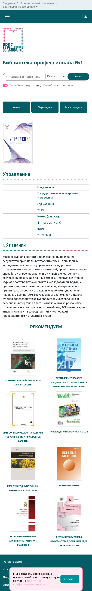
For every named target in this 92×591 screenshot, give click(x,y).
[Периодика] (46, 107)
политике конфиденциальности (29, 582)
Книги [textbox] (51, 76)
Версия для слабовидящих (20, 6)
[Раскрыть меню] (7, 16)
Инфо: (7, 584)
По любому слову (20, 85)
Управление (16, 174)
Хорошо (69, 579)
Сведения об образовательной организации (30, 3)
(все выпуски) (51, 222)
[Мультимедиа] (76, 107)
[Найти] (78, 76)
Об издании (14, 245)
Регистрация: (12, 561)
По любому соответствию (58, 85)
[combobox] (55, 76)
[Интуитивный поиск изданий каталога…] (24, 76)
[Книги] (17, 107)
